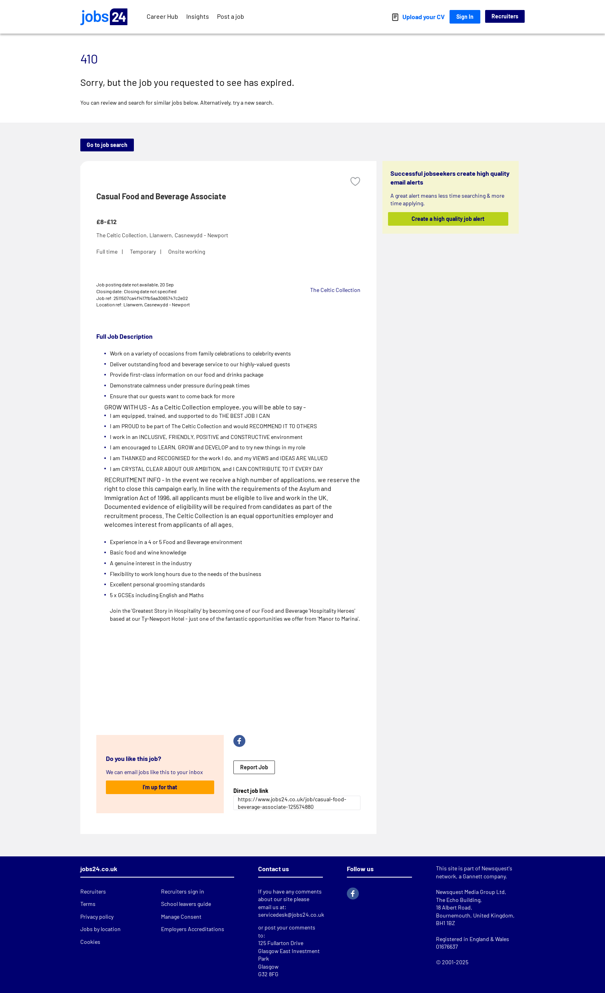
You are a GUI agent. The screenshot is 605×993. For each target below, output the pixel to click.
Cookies (90, 941)
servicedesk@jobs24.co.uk (291, 914)
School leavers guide (186, 903)
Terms (88, 903)
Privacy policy (96, 916)
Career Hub (162, 16)
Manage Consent (181, 916)
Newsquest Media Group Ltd (470, 891)
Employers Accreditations (192, 928)
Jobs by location (100, 928)
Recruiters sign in (182, 891)
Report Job (254, 767)
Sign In (465, 16)
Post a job (230, 16)
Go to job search (107, 144)
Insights (197, 16)
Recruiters (505, 16)
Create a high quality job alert (448, 218)
